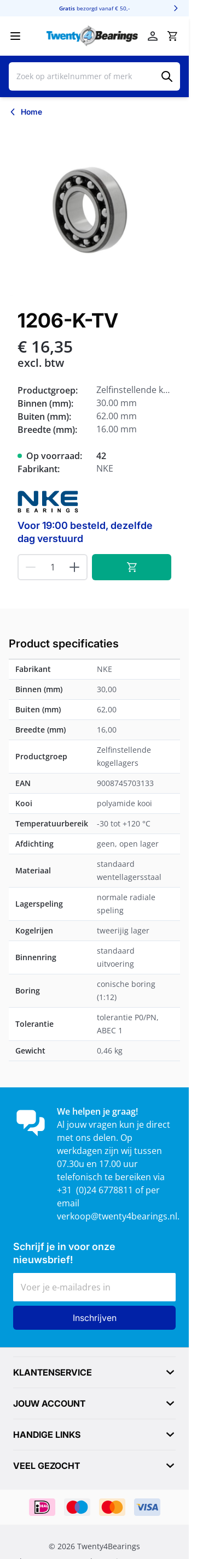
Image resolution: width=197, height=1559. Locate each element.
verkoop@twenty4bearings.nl (117, 1216)
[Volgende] (175, 8)
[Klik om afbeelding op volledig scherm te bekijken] (94, 211)
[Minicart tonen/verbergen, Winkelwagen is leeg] (172, 36)
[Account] (152, 36)
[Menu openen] (15, 36)
